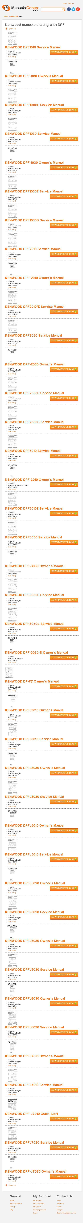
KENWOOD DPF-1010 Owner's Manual (34, 76)
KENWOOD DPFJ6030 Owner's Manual (35, 998)
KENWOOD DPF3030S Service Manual (34, 624)
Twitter (59, 1207)
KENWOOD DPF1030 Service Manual (33, 134)
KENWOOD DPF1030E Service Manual (34, 191)
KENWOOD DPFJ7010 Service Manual (34, 1085)
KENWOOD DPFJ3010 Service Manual (34, 739)
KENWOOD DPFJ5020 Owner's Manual (35, 883)
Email (59, 1200)
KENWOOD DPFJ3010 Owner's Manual (34, 710)
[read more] (12, 57)
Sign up (71, 3)
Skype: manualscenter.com (66, 1213)
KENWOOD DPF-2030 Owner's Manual (35, 364)
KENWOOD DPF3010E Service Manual (34, 508)
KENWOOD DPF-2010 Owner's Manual (34, 278)
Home (6, 17)
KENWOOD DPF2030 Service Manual (33, 335)
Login (65, 3)
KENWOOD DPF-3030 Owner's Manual (35, 566)
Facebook (60, 1203)
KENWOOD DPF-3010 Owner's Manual (34, 480)
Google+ (60, 1210)
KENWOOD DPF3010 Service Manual (33, 451)
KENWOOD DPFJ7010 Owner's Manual (35, 1056)
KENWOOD (14, 17)
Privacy (12, 1207)
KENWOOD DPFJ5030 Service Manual (34, 970)
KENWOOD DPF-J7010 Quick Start (31, 1114)
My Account (37, 1200)
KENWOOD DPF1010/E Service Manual (34, 105)
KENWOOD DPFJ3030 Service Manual (34, 797)
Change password (39, 1210)
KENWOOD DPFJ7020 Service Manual (34, 1143)
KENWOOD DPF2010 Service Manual (33, 249)
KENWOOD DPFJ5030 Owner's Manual (35, 941)
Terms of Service (16, 1203)
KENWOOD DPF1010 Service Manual (33, 47)
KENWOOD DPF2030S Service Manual (34, 422)
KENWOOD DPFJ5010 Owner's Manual (34, 825)
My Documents (38, 1203)
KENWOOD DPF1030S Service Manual (34, 220)
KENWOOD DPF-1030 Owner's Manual (34, 163)
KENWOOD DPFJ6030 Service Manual (34, 1027)
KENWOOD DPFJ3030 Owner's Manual (35, 768)
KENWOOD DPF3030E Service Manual (34, 595)
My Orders (37, 1207)
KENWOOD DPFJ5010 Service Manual (34, 854)
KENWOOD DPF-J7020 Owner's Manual (35, 1171)
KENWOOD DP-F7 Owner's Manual (32, 681)
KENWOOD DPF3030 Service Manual (33, 537)
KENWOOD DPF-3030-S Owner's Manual (36, 652)
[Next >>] (12, 28)
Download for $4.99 (64, 52)
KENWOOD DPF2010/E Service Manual (35, 307)
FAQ (11, 1210)
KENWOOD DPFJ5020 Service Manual (34, 912)
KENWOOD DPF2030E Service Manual (34, 393)
